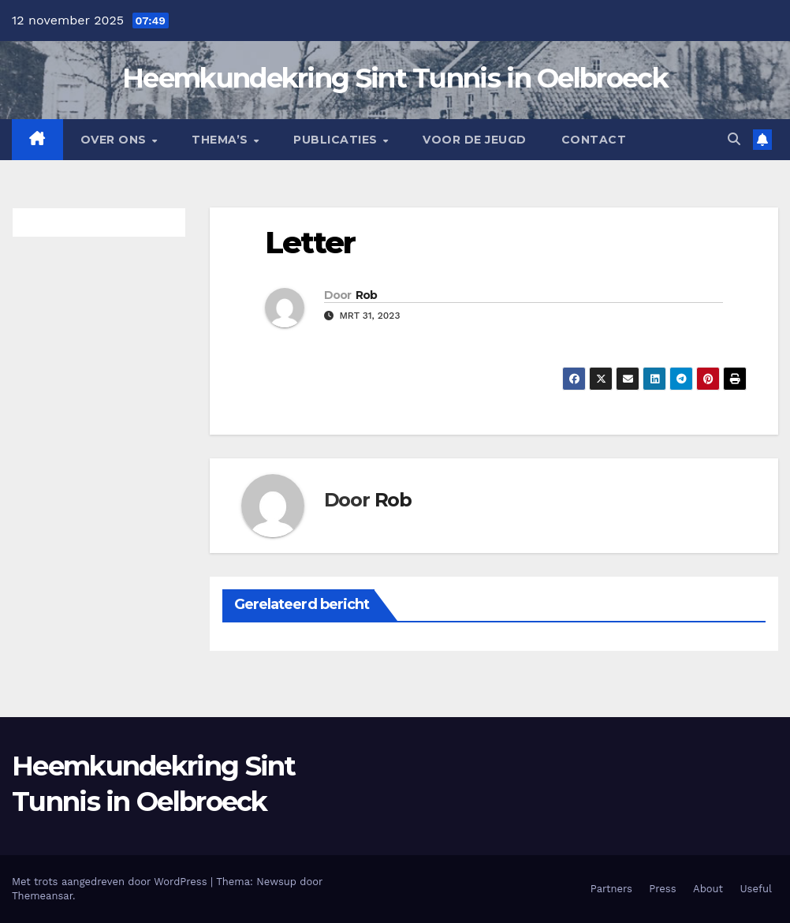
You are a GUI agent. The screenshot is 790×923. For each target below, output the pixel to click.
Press (662, 889)
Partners (611, 889)
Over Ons (115, 140)
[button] (734, 139)
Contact (594, 140)
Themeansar (42, 896)
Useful (756, 889)
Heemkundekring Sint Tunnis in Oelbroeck (395, 78)
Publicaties (337, 140)
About (708, 889)
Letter (310, 242)
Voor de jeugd (475, 140)
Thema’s (222, 140)
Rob (367, 295)
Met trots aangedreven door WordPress (111, 882)
